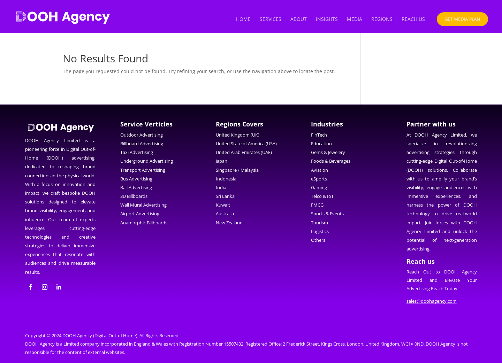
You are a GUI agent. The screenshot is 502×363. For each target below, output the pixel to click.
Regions (382, 19)
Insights (327, 19)
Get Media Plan (462, 19)
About (298, 19)
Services (270, 19)
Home (243, 19)
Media (354, 19)
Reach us (413, 19)
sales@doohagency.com (431, 301)
